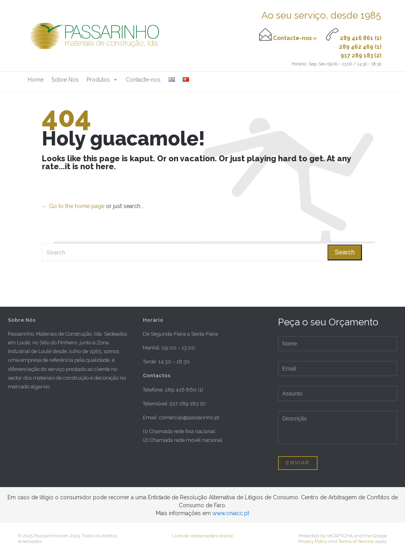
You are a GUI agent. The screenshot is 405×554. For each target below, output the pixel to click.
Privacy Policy (312, 541)
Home (36, 79)
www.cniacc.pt (230, 513)
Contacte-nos (143, 79)
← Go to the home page (73, 206)
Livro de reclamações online (202, 536)
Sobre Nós (65, 79)
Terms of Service (356, 541)
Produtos (102, 80)
